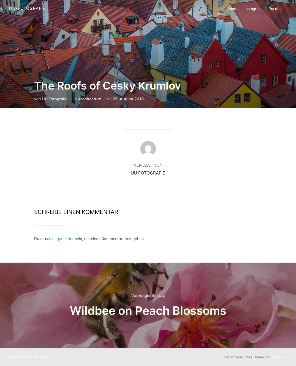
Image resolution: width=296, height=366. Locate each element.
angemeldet (63, 238)
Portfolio (276, 8)
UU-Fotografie (27, 8)
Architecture (89, 98)
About (232, 8)
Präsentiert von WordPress (29, 357)
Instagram (253, 8)
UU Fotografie (54, 98)
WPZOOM (279, 357)
